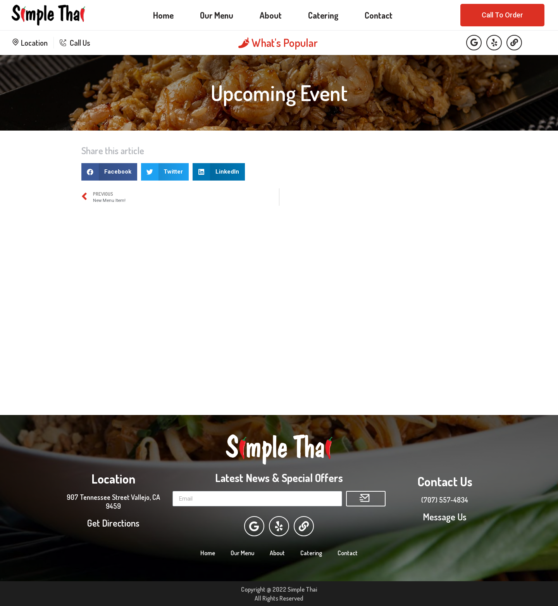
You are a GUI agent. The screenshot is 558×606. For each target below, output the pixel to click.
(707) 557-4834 (444, 499)
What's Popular (278, 43)
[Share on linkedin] (219, 172)
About (271, 15)
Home (163, 15)
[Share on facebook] (109, 172)
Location (30, 43)
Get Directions (113, 522)
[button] (502, 15)
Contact (379, 15)
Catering (323, 15)
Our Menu (216, 15)
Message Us (445, 516)
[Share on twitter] (165, 172)
